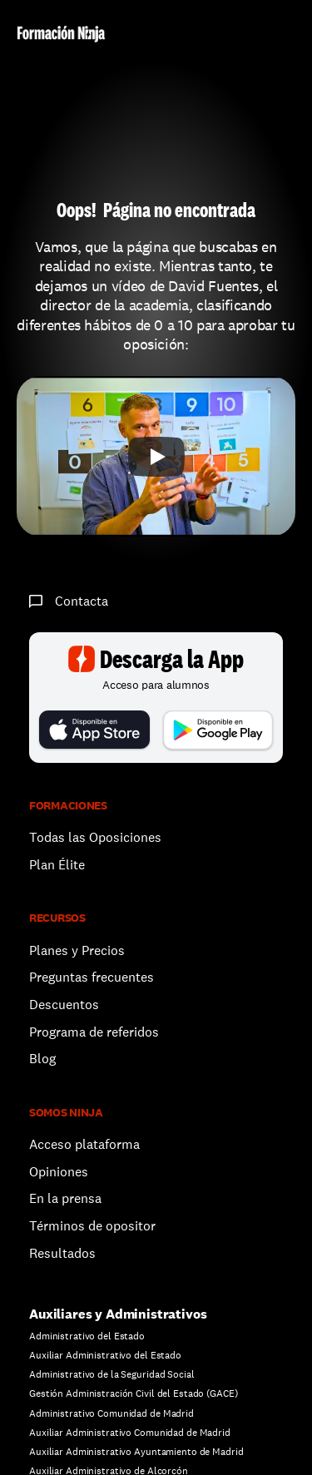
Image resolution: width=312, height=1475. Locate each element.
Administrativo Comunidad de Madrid (111, 1413)
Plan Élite (57, 865)
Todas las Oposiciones (95, 837)
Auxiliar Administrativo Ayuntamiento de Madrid (136, 1451)
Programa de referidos (94, 1032)
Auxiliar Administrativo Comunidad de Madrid (129, 1432)
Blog (42, 1058)
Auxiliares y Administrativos (118, 1314)
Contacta (81, 601)
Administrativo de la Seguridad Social (112, 1374)
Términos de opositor (92, 1226)
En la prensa (65, 1198)
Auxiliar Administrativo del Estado (105, 1355)
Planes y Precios (77, 950)
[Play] (156, 457)
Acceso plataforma (84, 1144)
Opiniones (58, 1171)
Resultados (62, 1253)
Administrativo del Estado (87, 1336)
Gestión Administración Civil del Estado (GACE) (133, 1393)
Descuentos (65, 1004)
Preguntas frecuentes (91, 977)
